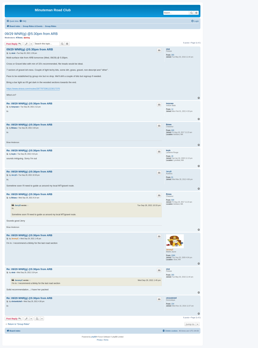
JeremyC (169, 250)
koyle (168, 150)
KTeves (19, 38)
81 (172, 177)
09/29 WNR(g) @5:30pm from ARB (31, 34)
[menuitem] (22, 21)
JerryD (169, 171)
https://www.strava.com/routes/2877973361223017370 (33, 88)
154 (172, 304)
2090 (173, 255)
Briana (168, 124)
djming (27, 38)
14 (172, 109)
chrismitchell (171, 298)
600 (172, 130)
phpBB (93, 337)
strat (168, 49)
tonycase (169, 103)
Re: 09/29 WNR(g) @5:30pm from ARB (29, 103)
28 (172, 156)
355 (172, 55)
